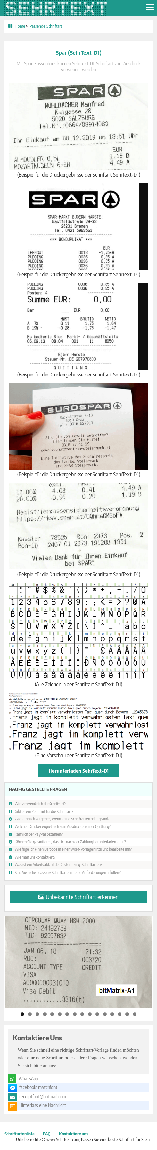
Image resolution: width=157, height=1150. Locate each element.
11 (97, 1014)
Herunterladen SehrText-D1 (79, 771)
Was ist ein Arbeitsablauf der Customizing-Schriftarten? (58, 864)
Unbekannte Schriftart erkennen (82, 896)
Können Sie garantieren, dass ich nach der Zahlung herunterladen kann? (70, 841)
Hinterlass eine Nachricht (42, 1105)
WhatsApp (28, 1078)
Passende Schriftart (45, 26)
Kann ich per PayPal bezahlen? (39, 834)
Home (20, 26)
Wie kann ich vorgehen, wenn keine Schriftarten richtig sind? (62, 818)
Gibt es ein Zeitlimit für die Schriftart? (44, 811)
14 (119, 1014)
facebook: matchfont (38, 1087)
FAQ (46, 1133)
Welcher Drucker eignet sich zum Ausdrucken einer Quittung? (63, 826)
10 (90, 1014)
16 (134, 1014)
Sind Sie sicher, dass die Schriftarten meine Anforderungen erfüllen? (68, 872)
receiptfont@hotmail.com (42, 1096)
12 (105, 1014)
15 (127, 1014)
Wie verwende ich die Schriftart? (40, 803)
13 (112, 1014)
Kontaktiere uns (73, 1133)
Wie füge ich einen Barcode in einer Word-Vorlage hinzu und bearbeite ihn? (73, 849)
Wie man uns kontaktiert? (35, 857)
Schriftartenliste (19, 1133)
